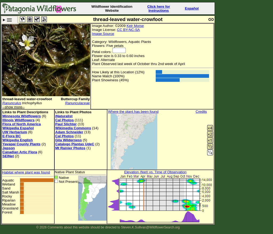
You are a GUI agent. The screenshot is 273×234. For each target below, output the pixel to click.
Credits (201, 112)
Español (192, 8)
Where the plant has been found (133, 112)
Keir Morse (135, 26)
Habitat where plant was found (26, 172)
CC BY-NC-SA (128, 30)
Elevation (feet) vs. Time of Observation (155, 172)
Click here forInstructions (158, 9)
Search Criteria (9, 20)
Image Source (103, 34)
